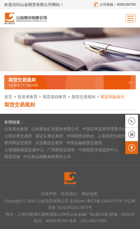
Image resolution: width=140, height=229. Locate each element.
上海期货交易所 (111, 136)
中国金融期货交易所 (84, 142)
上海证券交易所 (18, 136)
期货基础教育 (54, 96)
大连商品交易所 (49, 142)
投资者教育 (27, 96)
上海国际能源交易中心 (24, 150)
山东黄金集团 (16, 129)
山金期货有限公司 (25, 18)
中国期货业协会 (80, 136)
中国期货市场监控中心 (98, 150)
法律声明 (49, 194)
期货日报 (12, 156)
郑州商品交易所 (18, 142)
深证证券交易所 (49, 136)
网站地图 (89, 194)
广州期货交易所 (61, 150)
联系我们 (69, 194)
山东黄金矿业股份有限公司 (55, 129)
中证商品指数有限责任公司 (47, 156)
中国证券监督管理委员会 (104, 129)
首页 (8, 96)
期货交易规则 (83, 96)
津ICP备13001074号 (105, 201)
